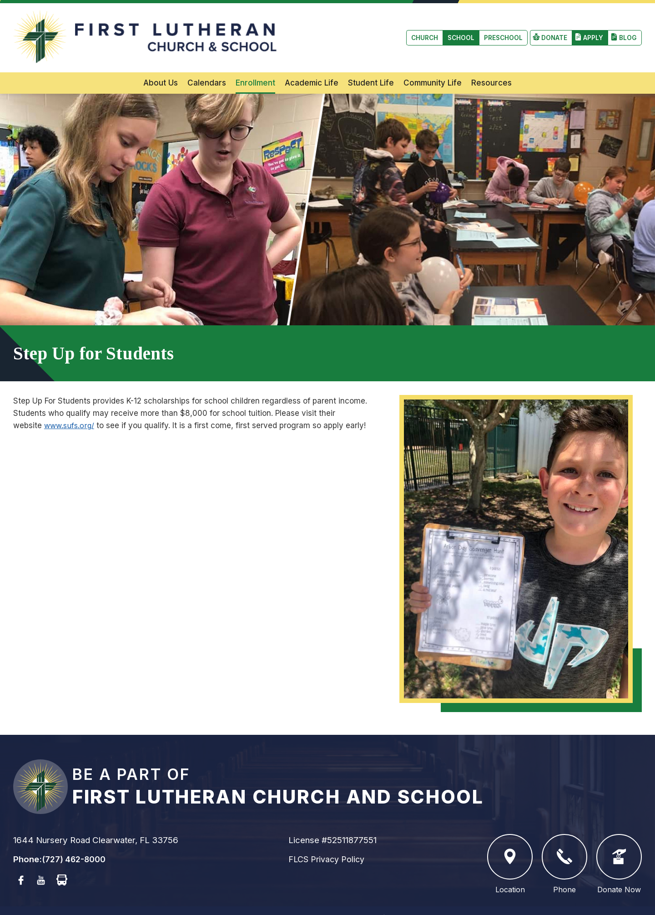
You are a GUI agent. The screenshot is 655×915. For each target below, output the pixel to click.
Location (510, 845)
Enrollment (255, 64)
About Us (160, 64)
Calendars (206, 64)
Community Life (432, 64)
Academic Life (311, 64)
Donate (552, 28)
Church (33, 28)
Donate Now (619, 845)
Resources (491, 64)
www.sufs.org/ (70, 406)
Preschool (117, 28)
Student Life (371, 64)
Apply (592, 28)
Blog (627, 28)
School (71, 28)
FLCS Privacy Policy (328, 840)
